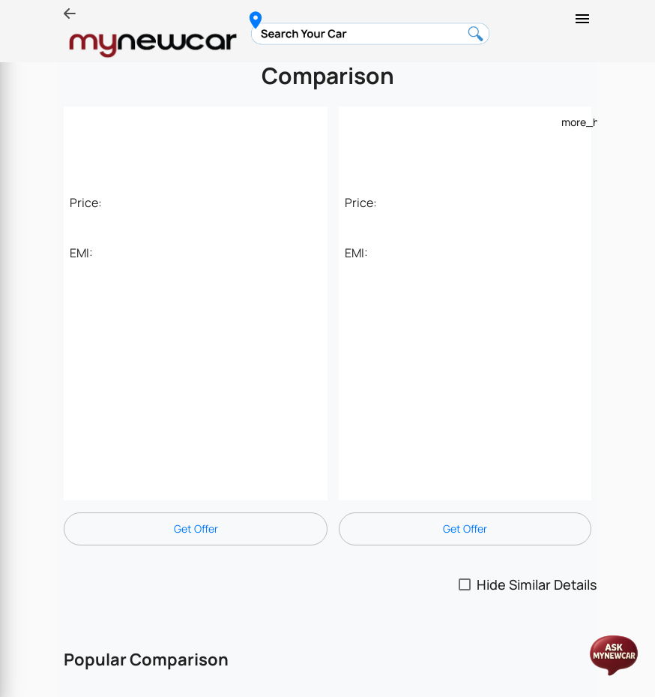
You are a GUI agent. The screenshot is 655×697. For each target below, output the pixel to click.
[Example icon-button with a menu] (570, 122)
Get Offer (196, 528)
